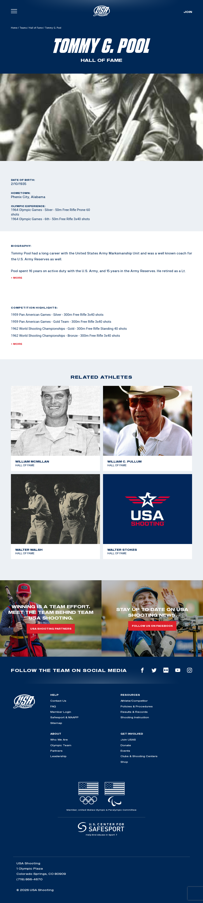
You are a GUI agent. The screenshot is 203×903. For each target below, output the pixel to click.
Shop (124, 761)
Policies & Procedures (137, 706)
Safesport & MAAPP (64, 717)
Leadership (58, 756)
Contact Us (58, 700)
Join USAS (128, 739)
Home (14, 27)
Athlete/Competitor (134, 700)
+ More (16, 277)
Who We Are (59, 739)
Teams (23, 27)
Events (125, 750)
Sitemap (56, 723)
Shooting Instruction (135, 717)
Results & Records (134, 711)
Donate (126, 745)
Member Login (60, 711)
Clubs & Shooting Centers (139, 756)
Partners (56, 750)
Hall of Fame (36, 27)
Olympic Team (60, 745)
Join (188, 11)
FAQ (53, 706)
